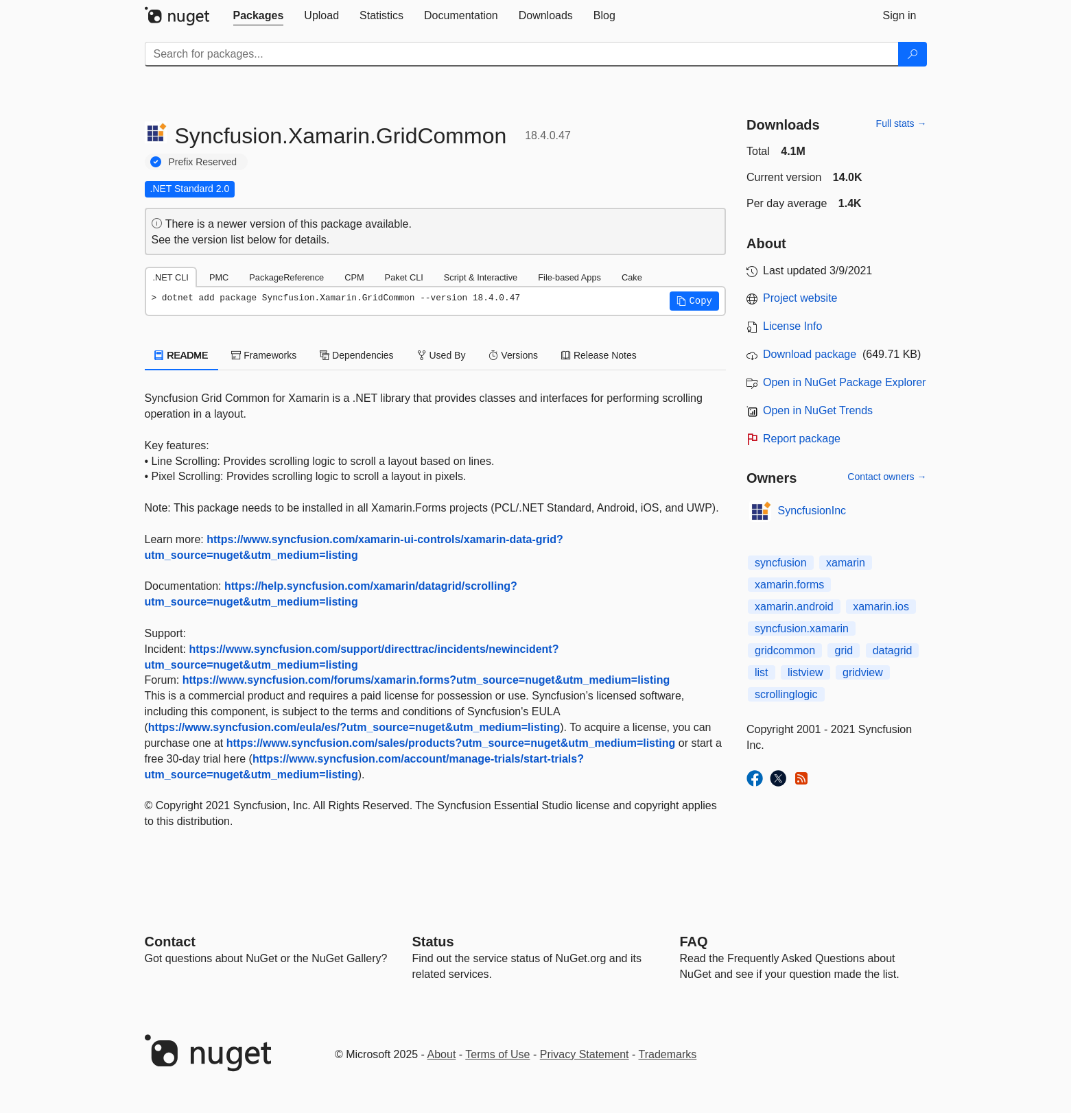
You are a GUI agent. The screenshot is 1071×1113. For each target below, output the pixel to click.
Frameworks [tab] (263, 355)
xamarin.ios (881, 606)
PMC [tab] (218, 277)
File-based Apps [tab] (569, 277)
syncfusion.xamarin (802, 628)
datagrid (893, 650)
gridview (863, 672)
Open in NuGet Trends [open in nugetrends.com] (818, 410)
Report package (801, 438)
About (441, 1054)
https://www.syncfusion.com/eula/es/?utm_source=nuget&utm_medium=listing (354, 727)
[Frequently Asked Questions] (694, 941)
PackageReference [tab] (286, 277)
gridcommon (785, 650)
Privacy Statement (584, 1054)
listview (805, 672)
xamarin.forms (789, 584)
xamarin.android (794, 606)
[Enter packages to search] (522, 54)
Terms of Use (497, 1054)
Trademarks (668, 1054)
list (761, 672)
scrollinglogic (786, 694)
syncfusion (781, 563)
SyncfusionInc (812, 510)
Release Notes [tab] (599, 355)
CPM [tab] (354, 277)
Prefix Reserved (203, 161)
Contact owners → (886, 476)
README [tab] (182, 355)
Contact (170, 941)
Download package (809, 354)
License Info (792, 326)
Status (433, 941)
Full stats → (901, 123)
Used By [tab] (441, 355)
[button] (694, 301)
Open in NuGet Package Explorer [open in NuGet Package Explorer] (844, 382)
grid (843, 650)
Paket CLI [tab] (404, 277)
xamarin (845, 563)
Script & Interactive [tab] (480, 277)
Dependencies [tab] (356, 355)
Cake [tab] (632, 277)
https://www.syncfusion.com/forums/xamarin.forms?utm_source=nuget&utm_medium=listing (426, 680)
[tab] (258, 16)
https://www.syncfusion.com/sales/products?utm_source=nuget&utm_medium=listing (451, 743)
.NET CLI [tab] (171, 277)
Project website (800, 298)
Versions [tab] (513, 355)
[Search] (912, 54)
